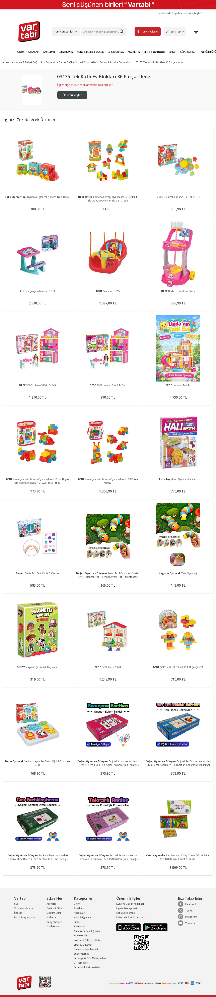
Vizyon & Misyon (23, 908)
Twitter (186, 910)
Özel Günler (53, 926)
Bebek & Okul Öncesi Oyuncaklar (77, 62)
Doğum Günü (54, 913)
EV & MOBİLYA (116, 52)
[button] (174, 31)
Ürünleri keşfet (72, 95)
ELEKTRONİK (66, 52)
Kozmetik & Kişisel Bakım (88, 940)
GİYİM (20, 52)
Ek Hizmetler (81, 962)
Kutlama (51, 917)
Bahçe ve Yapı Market (86, 949)
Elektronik (79, 926)
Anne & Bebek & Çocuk (29, 62)
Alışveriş (51, 903)
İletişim (18, 913)
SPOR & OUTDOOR (154, 52)
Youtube (186, 923)
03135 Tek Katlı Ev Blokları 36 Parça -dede (159, 62)
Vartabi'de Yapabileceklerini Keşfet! (180, 13)
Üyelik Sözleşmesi (126, 908)
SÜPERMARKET (188, 52)
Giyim (77, 903)
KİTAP (172, 52)
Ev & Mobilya (81, 935)
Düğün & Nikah (55, 908)
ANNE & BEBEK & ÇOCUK (90, 52)
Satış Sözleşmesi (125, 913)
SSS (16, 903)
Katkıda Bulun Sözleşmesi (130, 917)
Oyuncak (51, 62)
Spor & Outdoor (83, 944)
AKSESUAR (49, 52)
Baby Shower (54, 922)
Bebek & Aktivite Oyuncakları (116, 62)
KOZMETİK (134, 52)
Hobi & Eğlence (82, 917)
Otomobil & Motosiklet (87, 967)
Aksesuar (79, 913)
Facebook (187, 904)
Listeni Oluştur (144, 31)
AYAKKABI (33, 52)
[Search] (104, 31)
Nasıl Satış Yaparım (25, 917)
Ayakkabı (79, 908)
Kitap (77, 922)
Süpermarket (81, 953)
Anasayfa (7, 62)
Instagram (187, 916)
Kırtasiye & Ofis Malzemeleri (90, 958)
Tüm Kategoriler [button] (63, 31)
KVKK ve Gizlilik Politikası (130, 903)
